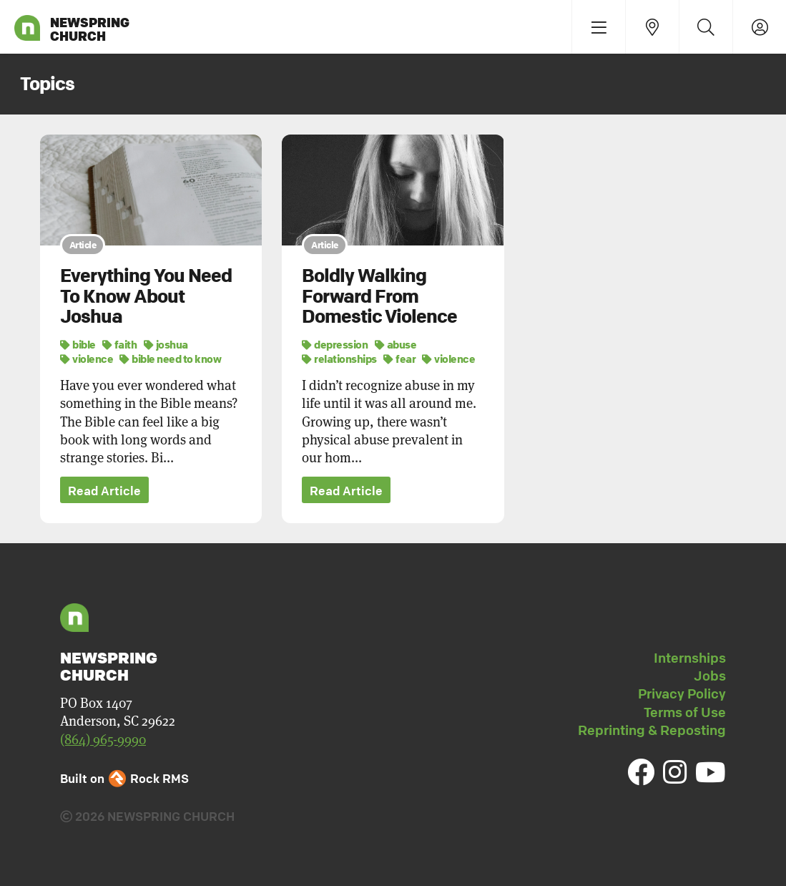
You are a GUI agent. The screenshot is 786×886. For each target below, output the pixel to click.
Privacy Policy (682, 693)
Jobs (710, 675)
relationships (339, 358)
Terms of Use (685, 712)
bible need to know (170, 358)
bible (78, 344)
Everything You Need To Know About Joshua (146, 296)
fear (399, 358)
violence (86, 358)
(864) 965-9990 (103, 739)
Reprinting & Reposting (652, 730)
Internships (690, 658)
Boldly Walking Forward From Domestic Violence (379, 296)
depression (335, 344)
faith (119, 344)
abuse (396, 344)
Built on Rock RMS (124, 778)
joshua (166, 344)
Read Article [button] (104, 490)
